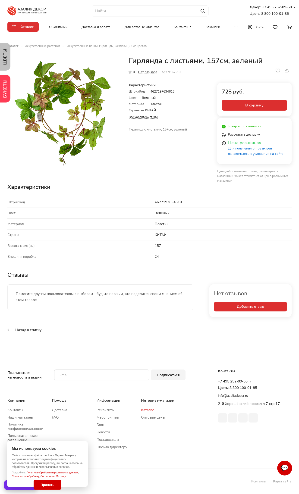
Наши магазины (20, 417)
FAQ (55, 417)
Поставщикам (108, 439)
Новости (103, 432)
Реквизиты (105, 410)
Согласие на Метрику (53, 476)
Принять (47, 485)
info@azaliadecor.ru (233, 395)
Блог (100, 425)
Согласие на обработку (25, 476)
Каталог (147, 410)
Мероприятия (108, 417)
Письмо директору (112, 447)
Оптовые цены (153, 417)
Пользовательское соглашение (22, 437)
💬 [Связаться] (284, 468)
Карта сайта (282, 481)
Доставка (59, 410)
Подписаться (168, 375)
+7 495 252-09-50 (277, 7)
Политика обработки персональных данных (52, 472)
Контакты (15, 410)
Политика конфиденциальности (25, 426)
